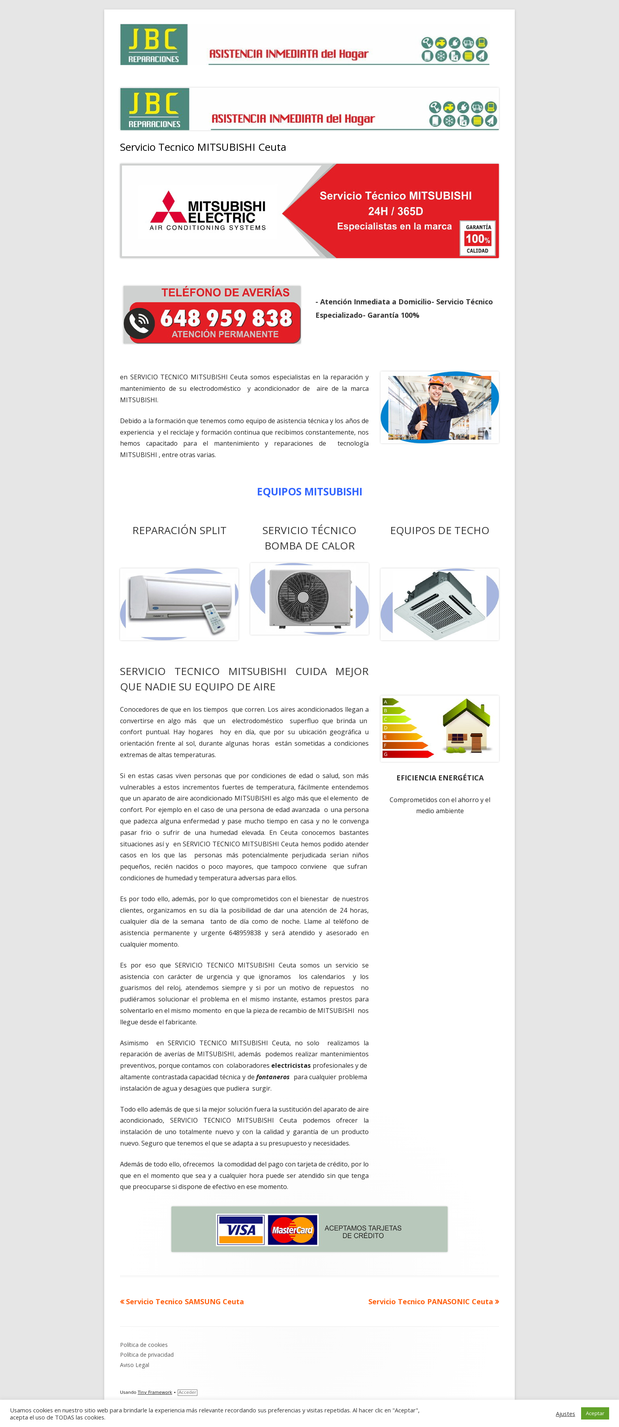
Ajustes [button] (565, 1413)
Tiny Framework (155, 1392)
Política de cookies (144, 1344)
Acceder (187, 1392)
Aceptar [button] (595, 1413)
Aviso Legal (134, 1365)
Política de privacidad (147, 1354)
